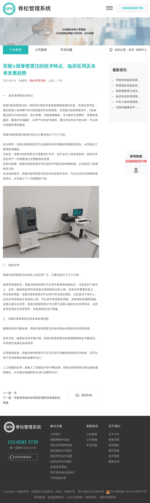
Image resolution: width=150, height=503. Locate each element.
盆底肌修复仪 (56, 497)
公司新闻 (41, 49)
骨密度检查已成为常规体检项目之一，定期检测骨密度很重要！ (128, 92)
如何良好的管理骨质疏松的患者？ (128, 97)
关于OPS (114, 434)
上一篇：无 (10, 392)
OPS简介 (55, 434)
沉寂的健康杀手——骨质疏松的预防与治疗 (128, 108)
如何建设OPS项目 (61, 450)
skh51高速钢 (74, 497)
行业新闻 (15, 49)
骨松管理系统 (37, 80)
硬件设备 (114, 450)
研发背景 (114, 439)
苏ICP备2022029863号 (91, 491)
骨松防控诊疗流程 (61, 456)
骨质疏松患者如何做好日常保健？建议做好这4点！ (128, 86)
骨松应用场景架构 (61, 445)
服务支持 (114, 461)
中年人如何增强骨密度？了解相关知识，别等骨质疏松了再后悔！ (128, 102)
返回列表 (86, 395)
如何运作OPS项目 (61, 461)
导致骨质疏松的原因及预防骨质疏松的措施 (128, 81)
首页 (131, 49)
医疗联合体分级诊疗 (62, 472)
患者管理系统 (58, 467)
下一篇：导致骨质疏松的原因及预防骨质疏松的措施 (31, 400)
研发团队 (114, 445)
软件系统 (114, 456)
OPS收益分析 (58, 477)
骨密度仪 (90, 497)
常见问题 (66, 49)
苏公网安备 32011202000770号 (126, 491)
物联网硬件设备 (60, 439)
